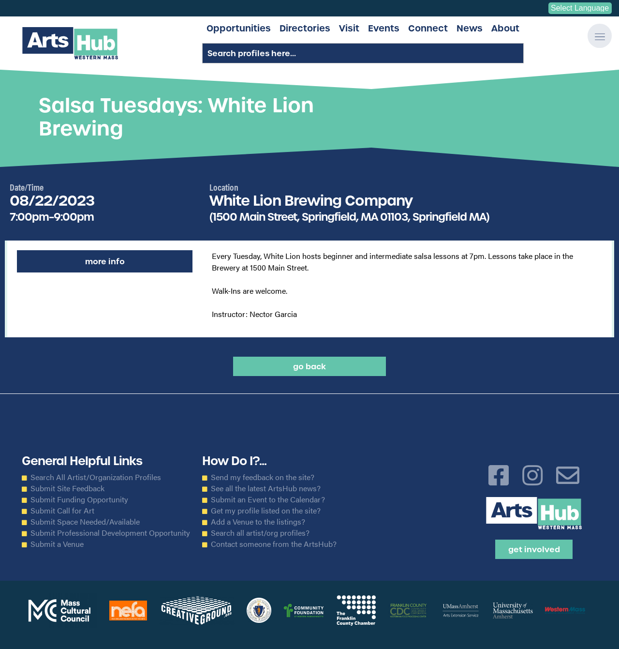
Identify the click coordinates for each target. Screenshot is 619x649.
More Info (105, 261)
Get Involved (534, 549)
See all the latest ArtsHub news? (266, 488)
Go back (309, 366)
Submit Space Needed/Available (85, 522)
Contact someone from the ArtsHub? (274, 544)
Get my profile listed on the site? (266, 510)
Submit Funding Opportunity (79, 499)
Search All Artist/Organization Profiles (95, 477)
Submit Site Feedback (67, 488)
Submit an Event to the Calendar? (268, 499)
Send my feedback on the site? (262, 477)
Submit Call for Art (62, 510)
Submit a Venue (57, 544)
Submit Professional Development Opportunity (110, 533)
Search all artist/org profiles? (260, 533)
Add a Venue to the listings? (258, 522)
